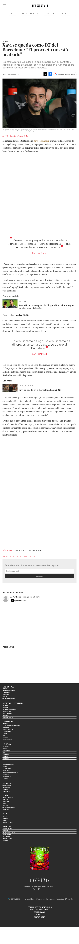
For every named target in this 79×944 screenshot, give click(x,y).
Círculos (5, 801)
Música (5, 697)
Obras (4, 734)
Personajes (6, 834)
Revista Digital (7, 717)
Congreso (6, 750)
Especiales (6, 791)
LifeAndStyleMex (46, 889)
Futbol (5, 705)
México (4, 748)
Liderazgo (6, 787)
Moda (4, 803)
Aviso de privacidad (39, 910)
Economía (5, 727)
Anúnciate (39, 915)
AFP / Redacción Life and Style (25, 597)
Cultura (5, 809)
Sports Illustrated (12, 703)
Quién (5, 796)
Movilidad (6, 771)
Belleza (5, 805)
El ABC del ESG (7, 777)
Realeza (5, 799)
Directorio (39, 917)
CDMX (4, 752)
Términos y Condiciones (40, 907)
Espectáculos (7, 797)
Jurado (5, 840)
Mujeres (5, 738)
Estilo (12, 13)
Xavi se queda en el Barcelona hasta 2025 (40, 389)
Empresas (5, 723)
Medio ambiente (8, 764)
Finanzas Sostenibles (10, 772)
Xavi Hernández (41, 141)
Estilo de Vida (7, 838)
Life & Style (8, 687)
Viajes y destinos (8, 832)
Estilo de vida (7, 822)
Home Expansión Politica (11, 725)
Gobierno (5, 746)
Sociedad (5, 758)
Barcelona (19, 550)
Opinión (5, 756)
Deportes (49, 13)
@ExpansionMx (20, 600)
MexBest (6, 827)
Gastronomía (7, 828)
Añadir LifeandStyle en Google (66, 74)
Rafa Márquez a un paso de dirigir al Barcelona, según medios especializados (46, 307)
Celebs (4, 820)
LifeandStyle (7, 740)
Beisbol (5, 707)
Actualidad (6, 785)
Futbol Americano (9, 709)
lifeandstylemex (41, 889)
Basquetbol (6, 711)
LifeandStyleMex (34, 889)
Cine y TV (65, 13)
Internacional (7, 729)
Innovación (6, 775)
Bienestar (6, 836)
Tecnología (6, 732)
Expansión (7, 722)
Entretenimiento (30, 13)
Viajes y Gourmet (8, 699)
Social (4, 766)
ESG (3, 736)
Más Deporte (7, 713)
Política (6, 744)
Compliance (40, 912)
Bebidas (5, 830)
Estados (5, 754)
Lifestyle (5, 715)
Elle (4, 814)
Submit (39, 576)
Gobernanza (6, 769)
